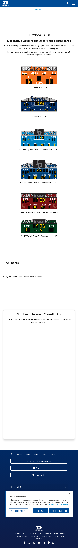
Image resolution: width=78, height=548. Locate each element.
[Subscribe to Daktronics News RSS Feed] (53, 542)
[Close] (69, 493)
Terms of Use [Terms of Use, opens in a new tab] (64, 504)
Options (36, 454)
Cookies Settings (18, 511)
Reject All (40, 511)
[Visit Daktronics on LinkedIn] (44, 542)
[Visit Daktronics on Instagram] (34, 542)
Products (19, 454)
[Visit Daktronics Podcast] (49, 542)
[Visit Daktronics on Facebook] (24, 542)
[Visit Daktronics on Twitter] (29, 542)
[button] (73, 3)
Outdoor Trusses (49, 454)
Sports (28, 454)
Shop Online (39, 475)
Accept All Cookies (59, 511)
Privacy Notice (46, 536)
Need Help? (38, 487)
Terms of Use (34, 536)
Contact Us (39, 468)
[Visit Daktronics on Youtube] (39, 542)
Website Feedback (21, 536)
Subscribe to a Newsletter (39, 461)
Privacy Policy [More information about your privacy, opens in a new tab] (54, 504)
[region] (39, 504)
